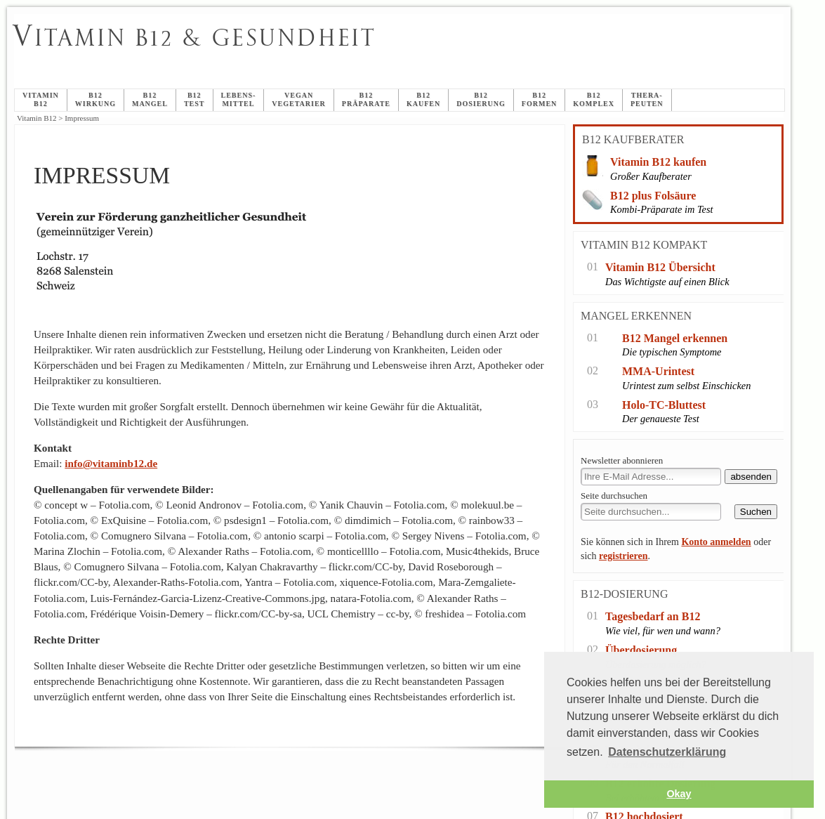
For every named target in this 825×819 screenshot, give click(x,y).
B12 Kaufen (423, 99)
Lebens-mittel (238, 99)
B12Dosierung (481, 99)
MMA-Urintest (658, 371)
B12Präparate (366, 99)
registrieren (623, 556)
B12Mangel (150, 99)
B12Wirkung (95, 99)
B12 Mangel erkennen (674, 338)
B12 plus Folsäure (653, 196)
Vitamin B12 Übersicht (660, 267)
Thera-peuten (647, 99)
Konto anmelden (716, 542)
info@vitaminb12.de (111, 463)
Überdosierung (641, 650)
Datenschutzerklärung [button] (667, 752)
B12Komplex (593, 99)
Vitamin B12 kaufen (658, 162)
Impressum (359, 53)
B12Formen (539, 99)
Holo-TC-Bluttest (664, 405)
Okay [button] (678, 793)
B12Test (194, 99)
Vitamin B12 (40, 99)
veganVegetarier (299, 99)
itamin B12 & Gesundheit (194, 38)
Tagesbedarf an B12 (652, 616)
